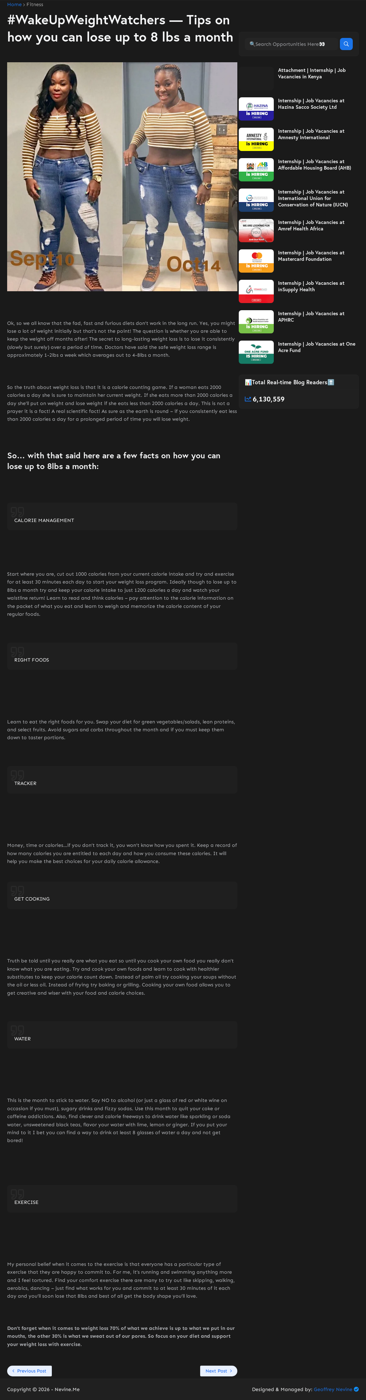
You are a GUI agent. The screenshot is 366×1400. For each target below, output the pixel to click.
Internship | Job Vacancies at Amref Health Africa (311, 225)
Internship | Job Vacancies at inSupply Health (311, 286)
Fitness (34, 4)
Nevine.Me (67, 1389)
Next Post (216, 1371)
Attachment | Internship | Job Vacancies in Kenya (312, 73)
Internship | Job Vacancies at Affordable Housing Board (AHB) (314, 164)
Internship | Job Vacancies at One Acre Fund (316, 347)
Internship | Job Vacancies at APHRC (311, 316)
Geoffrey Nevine (333, 1389)
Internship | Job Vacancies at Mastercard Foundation (311, 255)
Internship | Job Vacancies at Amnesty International (311, 134)
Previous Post (31, 1371)
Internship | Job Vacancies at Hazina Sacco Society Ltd (311, 103)
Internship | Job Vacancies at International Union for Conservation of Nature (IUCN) (313, 198)
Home (14, 4)
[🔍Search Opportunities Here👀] (291, 44)
